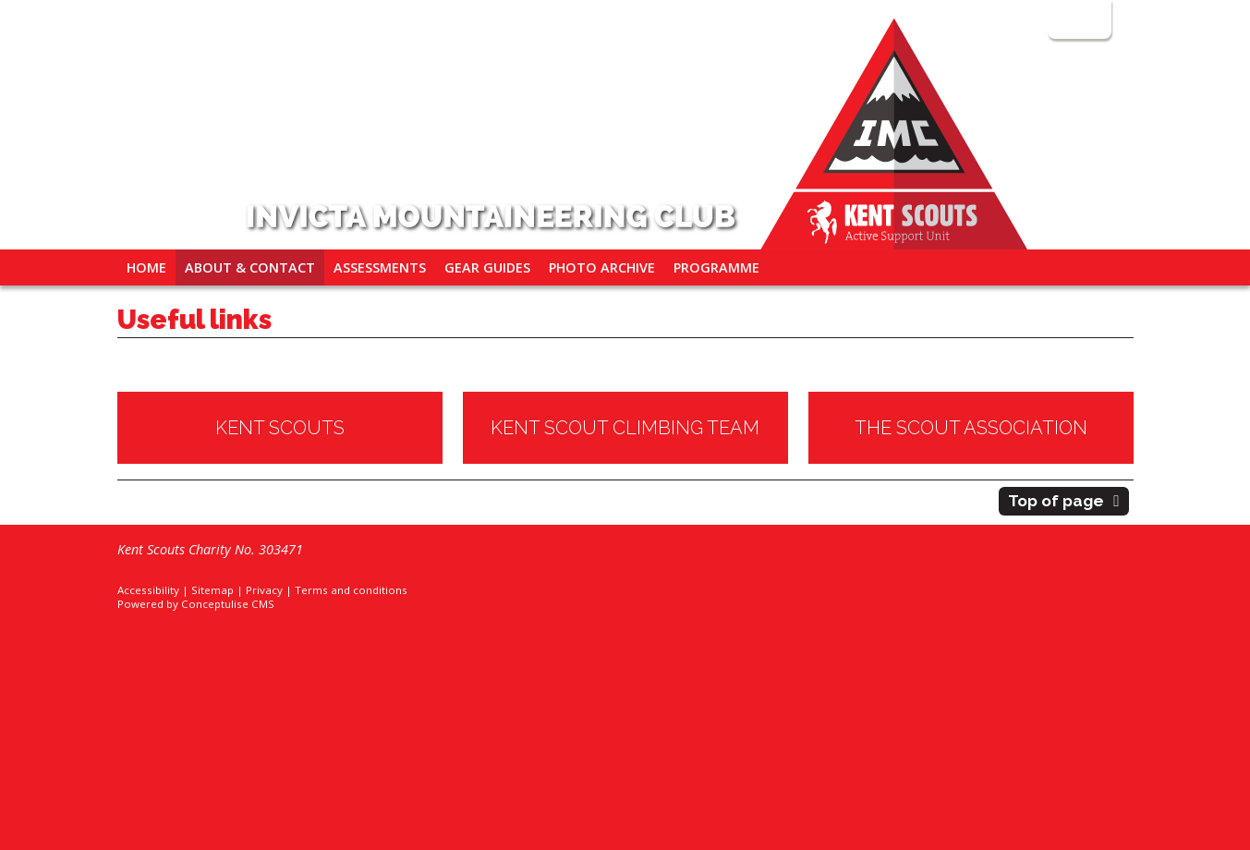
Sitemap (212, 590)
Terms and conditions (351, 590)
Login (1077, 19)
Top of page (1056, 501)
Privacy (264, 590)
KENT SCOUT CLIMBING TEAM (625, 428)
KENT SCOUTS (280, 428)
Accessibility (148, 590)
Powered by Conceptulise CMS (195, 604)
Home (146, 267)
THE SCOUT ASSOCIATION (971, 428)
